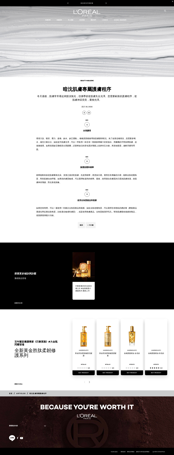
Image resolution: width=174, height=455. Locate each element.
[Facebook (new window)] (17, 438)
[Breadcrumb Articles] (21, 393)
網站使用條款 (130, 451)
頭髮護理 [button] (59, 20)
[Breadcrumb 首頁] (10, 393)
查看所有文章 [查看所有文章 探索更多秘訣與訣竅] (18, 303)
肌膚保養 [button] (48, 20)
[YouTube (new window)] (21, 438)
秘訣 (81, 225)
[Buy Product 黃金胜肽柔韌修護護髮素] (108, 372)
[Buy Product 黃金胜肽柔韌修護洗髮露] (83, 372)
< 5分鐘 (91, 225)
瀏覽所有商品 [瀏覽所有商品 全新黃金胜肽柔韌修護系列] (18, 384)
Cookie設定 (114, 451)
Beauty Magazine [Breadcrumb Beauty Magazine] (87, 80)
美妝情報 (82, 20)
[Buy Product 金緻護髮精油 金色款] (132, 372)
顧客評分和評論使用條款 (142, 451)
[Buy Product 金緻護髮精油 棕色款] (156, 372)
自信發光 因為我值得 (120, 20)
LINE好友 (105, 20)
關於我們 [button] (93, 20)
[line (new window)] (12, 438)
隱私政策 (123, 451)
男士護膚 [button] (70, 20)
